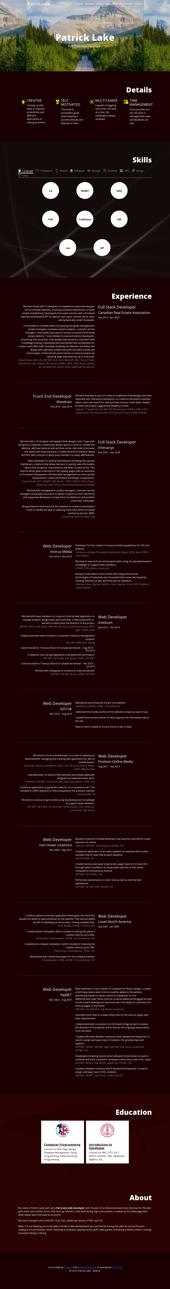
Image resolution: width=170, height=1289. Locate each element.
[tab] (25, 170)
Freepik (68, 1267)
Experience (112, 3)
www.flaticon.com (88, 1267)
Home (79, 3)
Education (126, 3)
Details (90, 3)
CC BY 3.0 (117, 1267)
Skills (100, 3)
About (138, 3)
